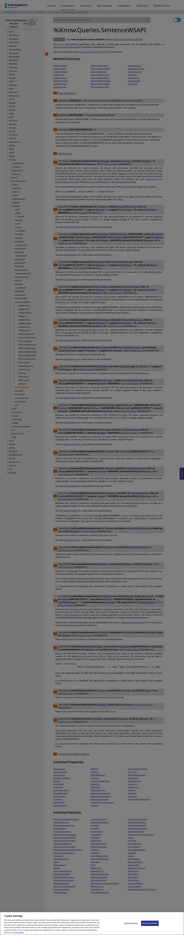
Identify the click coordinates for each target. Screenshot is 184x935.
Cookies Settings (131, 925)
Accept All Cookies (149, 925)
